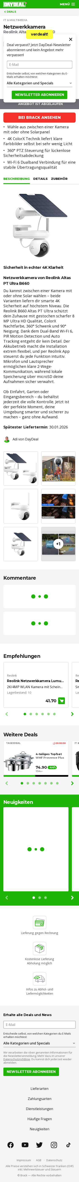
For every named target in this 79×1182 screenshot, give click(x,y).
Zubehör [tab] (59, 179)
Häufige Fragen (39, 1119)
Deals (9, 11)
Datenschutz (54, 1160)
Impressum (24, 1160)
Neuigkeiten (39, 1129)
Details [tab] (40, 179)
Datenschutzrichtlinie (16, 1059)
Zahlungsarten (39, 1098)
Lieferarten (39, 1088)
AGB (38, 1160)
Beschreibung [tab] (16, 179)
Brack (23, 1175)
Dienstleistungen (39, 1108)
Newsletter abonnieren (39, 95)
